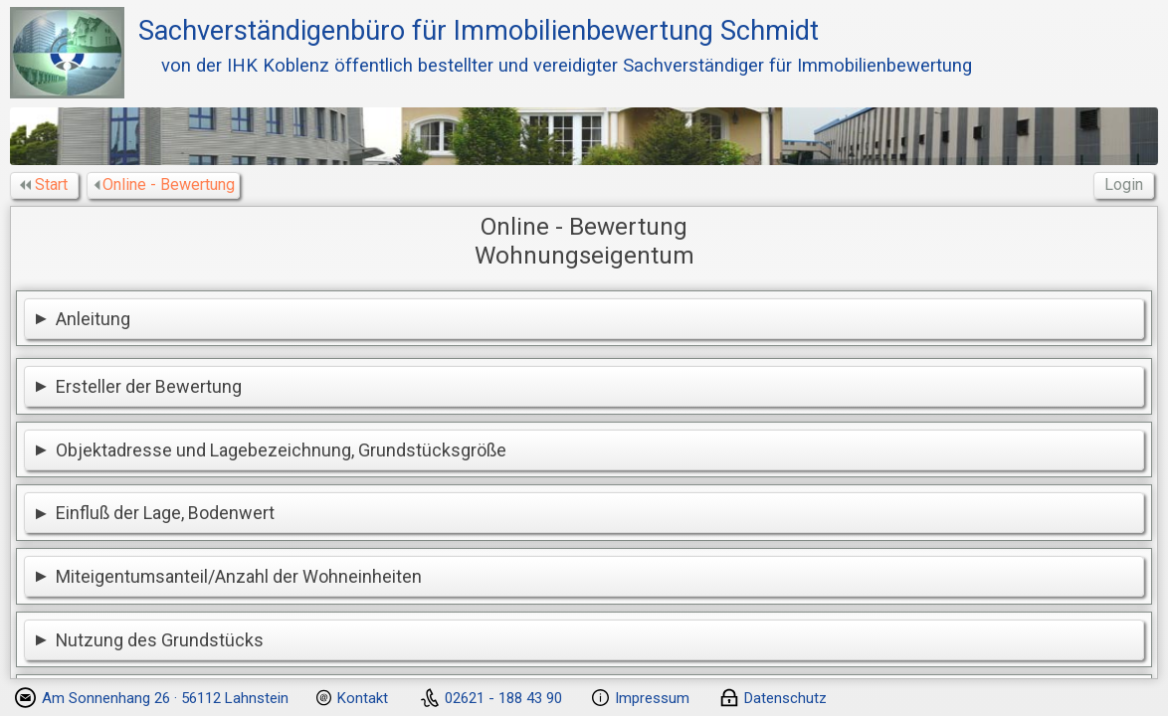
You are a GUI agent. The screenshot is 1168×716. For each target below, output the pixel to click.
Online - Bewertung (165, 184)
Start (46, 184)
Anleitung (93, 318)
